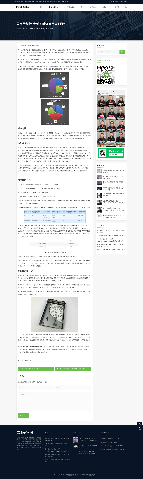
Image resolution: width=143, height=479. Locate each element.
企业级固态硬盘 (69, 7)
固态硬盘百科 (33, 45)
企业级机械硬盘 (52, 7)
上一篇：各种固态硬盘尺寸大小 (29, 369)
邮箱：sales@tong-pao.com (109, 442)
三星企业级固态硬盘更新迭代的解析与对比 (110, 236)
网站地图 (92, 475)
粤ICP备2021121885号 (81, 475)
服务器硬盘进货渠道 (25, 442)
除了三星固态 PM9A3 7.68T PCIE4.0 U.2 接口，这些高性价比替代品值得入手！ (113, 210)
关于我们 (118, 7)
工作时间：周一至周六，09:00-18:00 (112, 446)
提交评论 (23, 415)
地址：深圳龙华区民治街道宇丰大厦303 (112, 449)
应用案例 (93, 7)
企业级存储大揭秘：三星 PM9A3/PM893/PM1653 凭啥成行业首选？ (114, 203)
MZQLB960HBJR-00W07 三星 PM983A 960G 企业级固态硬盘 (88, 453)
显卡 (82, 7)
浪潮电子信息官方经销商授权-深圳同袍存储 (111, 250)
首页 (40, 7)
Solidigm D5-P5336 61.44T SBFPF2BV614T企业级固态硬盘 (88, 440)
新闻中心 (106, 7)
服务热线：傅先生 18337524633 (110, 438)
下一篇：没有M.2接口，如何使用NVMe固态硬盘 (71, 369)
